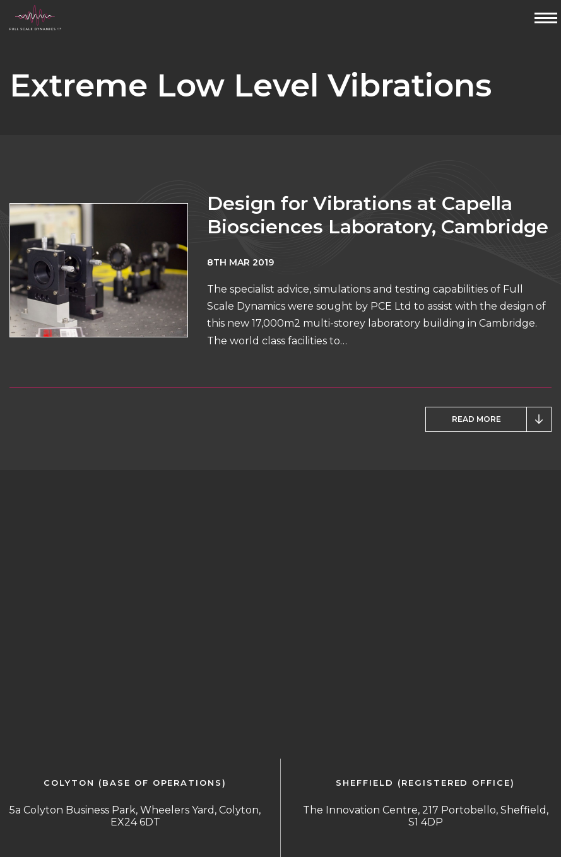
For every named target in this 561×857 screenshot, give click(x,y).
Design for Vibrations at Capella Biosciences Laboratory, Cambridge (377, 215)
